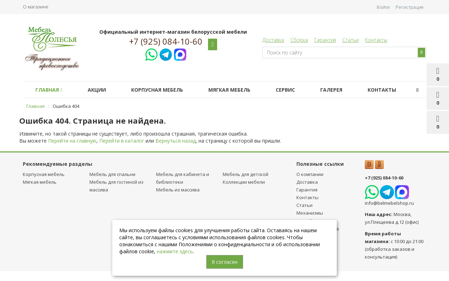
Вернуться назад (175, 140)
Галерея (331, 89)
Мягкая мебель (229, 89)
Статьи (350, 40)
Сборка (299, 40)
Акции (97, 89)
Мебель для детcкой (245, 174)
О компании (309, 174)
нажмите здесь (175, 251)
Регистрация (409, 7)
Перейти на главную (72, 140)
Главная (48, 89)
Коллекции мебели (244, 182)
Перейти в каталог (121, 140)
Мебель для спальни (112, 174)
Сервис (285, 89)
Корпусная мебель (157, 89)
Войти (383, 7)
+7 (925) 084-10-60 (165, 41)
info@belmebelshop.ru (389, 203)
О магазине (35, 7)
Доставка (273, 40)
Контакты (376, 40)
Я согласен (224, 262)
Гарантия (325, 40)
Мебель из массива (178, 190)
